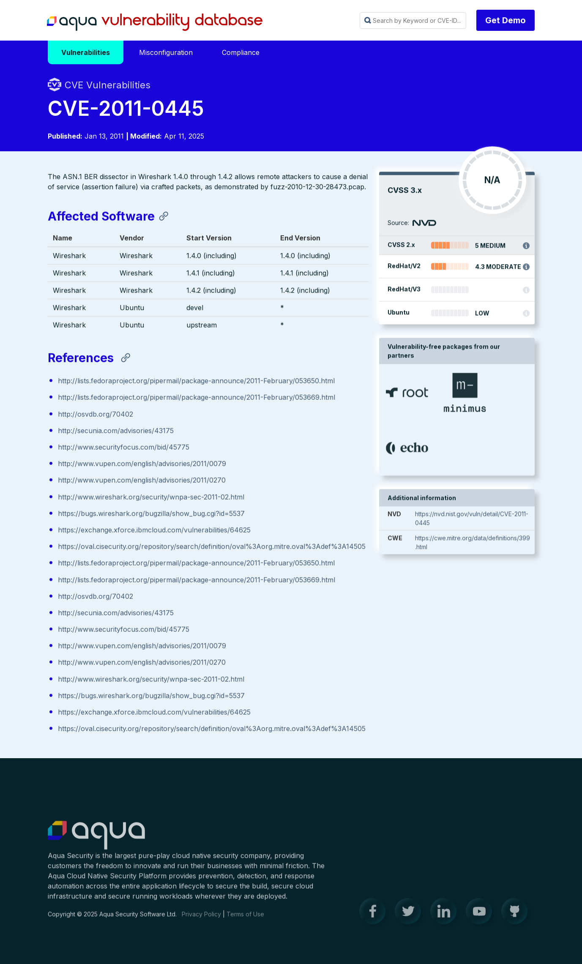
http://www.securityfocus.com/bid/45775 (123, 448)
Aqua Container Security (96, 840)
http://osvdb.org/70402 (95, 414)
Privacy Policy (201, 919)
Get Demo (505, 20)
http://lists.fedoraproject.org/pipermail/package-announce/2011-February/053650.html (196, 381)
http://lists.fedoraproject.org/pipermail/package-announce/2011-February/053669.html (196, 398)
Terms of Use (245, 919)
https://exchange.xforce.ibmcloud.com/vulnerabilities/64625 (154, 531)
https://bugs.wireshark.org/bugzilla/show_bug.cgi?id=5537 (151, 514)
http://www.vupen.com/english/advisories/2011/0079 (142, 464)
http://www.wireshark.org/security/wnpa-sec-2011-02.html (151, 497)
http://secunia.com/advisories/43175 (116, 431)
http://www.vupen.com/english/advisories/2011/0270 (142, 481)
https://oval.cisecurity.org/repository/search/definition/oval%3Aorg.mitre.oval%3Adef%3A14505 (212, 547)
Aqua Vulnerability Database (154, 22)
